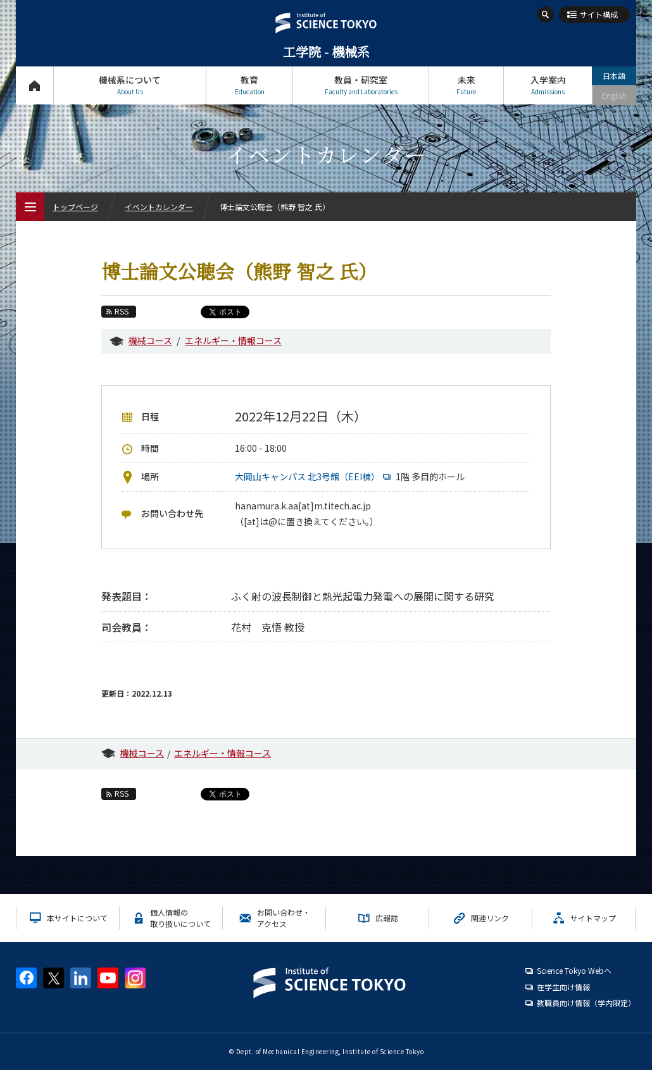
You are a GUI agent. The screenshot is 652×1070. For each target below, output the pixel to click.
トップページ (34, 85)
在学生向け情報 (563, 986)
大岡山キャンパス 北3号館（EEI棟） (314, 476)
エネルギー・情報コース (233, 340)
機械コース (150, 340)
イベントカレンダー (159, 206)
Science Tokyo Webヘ (574, 970)
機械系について (130, 85)
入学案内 (548, 85)
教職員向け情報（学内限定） (586, 1002)
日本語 (614, 75)
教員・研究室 (361, 85)
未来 (466, 85)
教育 (249, 85)
